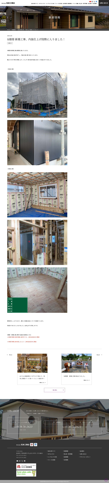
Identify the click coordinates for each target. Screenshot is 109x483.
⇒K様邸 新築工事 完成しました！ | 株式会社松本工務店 (21, 341)
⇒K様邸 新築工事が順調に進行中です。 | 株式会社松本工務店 (23, 337)
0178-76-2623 (24, 426)
